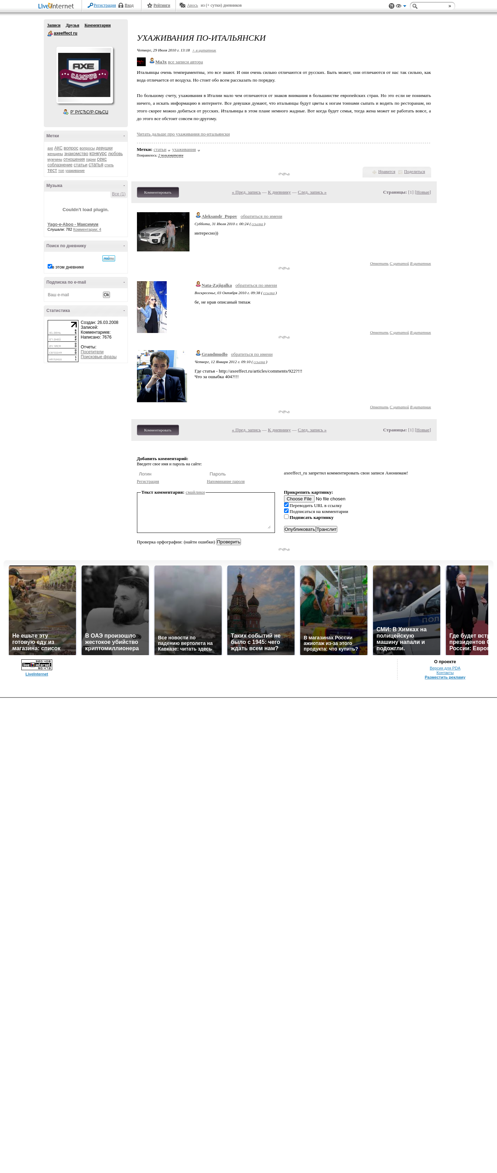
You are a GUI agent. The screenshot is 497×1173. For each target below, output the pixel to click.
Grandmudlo (215, 354)
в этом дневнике (68, 267)
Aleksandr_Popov (219, 216)
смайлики (195, 492)
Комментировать (158, 192)
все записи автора (185, 61)
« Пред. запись (246, 192)
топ (61, 170)
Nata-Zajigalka (217, 285)
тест (52, 170)
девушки (104, 148)
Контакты (445, 673)
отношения (74, 159)
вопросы (87, 148)
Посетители (92, 351)
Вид (401, 7)
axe (50, 148)
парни (91, 159)
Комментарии (97, 25)
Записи (54, 25)
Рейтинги (161, 5)
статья (96, 164)
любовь (115, 153)
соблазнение (60, 164)
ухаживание (75, 171)
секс (102, 159)
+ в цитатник (204, 50)
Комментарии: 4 (87, 229)
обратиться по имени (261, 216)
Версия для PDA (445, 668)
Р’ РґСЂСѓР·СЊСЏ (89, 112)
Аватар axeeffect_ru (84, 75)
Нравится (386, 171)
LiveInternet (57, 6)
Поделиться (414, 171)
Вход (129, 5)
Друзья (72, 25)
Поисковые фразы (99, 356)
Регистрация (105, 5)
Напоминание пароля (226, 481)
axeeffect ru (50, 33)
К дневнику (279, 192)
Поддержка (391, 6)
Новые (422, 192)
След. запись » (312, 192)
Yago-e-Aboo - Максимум (73, 224)
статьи (80, 164)
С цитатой (399, 263)
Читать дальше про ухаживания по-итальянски (183, 134)
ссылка (257, 224)
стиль (108, 165)
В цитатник (420, 263)
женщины (55, 154)
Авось (192, 5)
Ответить (379, 263)
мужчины (55, 159)
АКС (58, 148)
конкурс (98, 153)
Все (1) (119, 194)
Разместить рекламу (445, 677)
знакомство (76, 153)
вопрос (71, 148)
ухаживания (184, 149)
